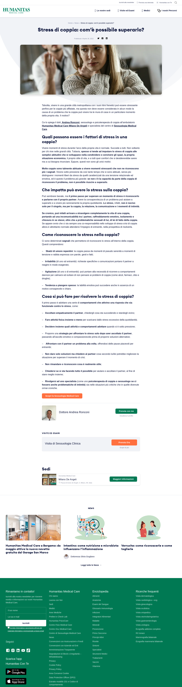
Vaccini (95, 675)
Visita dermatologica (145, 609)
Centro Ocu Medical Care (61, 642)
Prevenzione (98, 642)
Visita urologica (143, 638)
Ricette (95, 655)
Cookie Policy (55, 678)
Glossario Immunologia (102, 622)
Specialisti (97, 663)
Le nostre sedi (96, 10)
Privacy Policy (55, 683)
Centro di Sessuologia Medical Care (65, 647)
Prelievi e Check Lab (58, 630)
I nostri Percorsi (167, 10)
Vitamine (96, 680)
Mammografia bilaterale (147, 651)
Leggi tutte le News (90, 578)
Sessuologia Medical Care (56, 129)
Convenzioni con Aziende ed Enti (64, 659)
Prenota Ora (124, 456)
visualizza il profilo (126, 429)
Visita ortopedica (143, 626)
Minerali (96, 638)
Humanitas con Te (164, 2)
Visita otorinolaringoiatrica (148, 630)
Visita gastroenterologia (147, 634)
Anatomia (96, 614)
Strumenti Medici (100, 667)
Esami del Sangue (100, 618)
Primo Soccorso (99, 647)
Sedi (51, 618)
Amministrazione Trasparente (62, 663)
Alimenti (96, 609)
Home (70, 23)
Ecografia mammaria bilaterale (150, 655)
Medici (144, 10)
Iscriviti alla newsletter (123, 2)
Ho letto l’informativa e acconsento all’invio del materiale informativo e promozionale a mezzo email (26, 645)
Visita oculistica (143, 622)
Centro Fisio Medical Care (61, 638)
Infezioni (96, 626)
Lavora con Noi (56, 614)
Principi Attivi (98, 651)
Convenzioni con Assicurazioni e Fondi (66, 655)
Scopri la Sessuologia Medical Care (62, 409)
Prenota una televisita (143, 2)
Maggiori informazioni (123, 492)
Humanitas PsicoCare (59, 634)
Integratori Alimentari (102, 630)
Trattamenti (97, 671)
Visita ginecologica (144, 618)
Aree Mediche (55, 626)
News (76, 23)
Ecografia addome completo (149, 642)
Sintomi (95, 659)
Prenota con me (126, 424)
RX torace (140, 647)
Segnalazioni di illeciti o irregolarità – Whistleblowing (66, 669)
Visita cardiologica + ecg (147, 614)
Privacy (52, 674)
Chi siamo (53, 609)
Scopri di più (124, 461)
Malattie (96, 634)
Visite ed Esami (122, 10)
